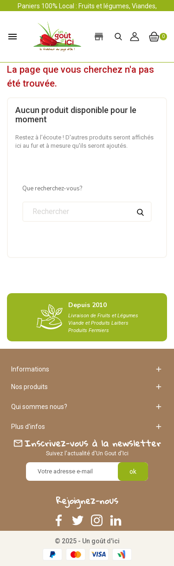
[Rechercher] (87, 211)
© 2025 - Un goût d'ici (87, 541)
